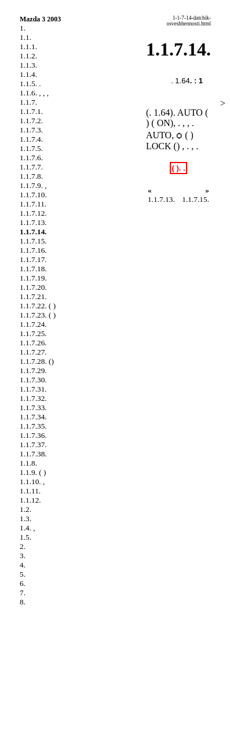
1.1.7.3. (31, 130)
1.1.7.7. (31, 167)
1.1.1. (28, 46)
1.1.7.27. (33, 352)
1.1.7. (28, 102)
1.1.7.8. (31, 176)
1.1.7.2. (31, 120)
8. (22, 602)
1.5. (25, 537)
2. (22, 546)
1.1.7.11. (33, 204)
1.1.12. (30, 500)
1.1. (25, 37)
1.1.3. (28, 65)
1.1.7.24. (33, 324)
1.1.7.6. (31, 157)
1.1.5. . (30, 83)
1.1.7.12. (33, 213)
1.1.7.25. (33, 333)
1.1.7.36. (33, 435)
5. (22, 574)
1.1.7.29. (33, 370)
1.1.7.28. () (37, 361)
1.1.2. (28, 55)
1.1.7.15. (33, 241)
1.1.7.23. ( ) (38, 315)
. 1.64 (180, 80)
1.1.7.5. (31, 148)
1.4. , (27, 527)
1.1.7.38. (33, 453)
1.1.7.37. (33, 444)
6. (22, 583)
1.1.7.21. (33, 296)
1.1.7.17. (33, 259)
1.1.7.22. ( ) (38, 305)
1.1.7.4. (31, 139)
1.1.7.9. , (33, 185)
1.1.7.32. (33, 398)
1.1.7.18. (33, 268)
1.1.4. (28, 74)
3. (22, 555)
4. (22, 565)
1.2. (25, 509)
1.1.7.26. (33, 342)
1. (22, 28)
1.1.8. (28, 463)
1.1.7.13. (33, 222)
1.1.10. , (32, 481)
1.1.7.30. (33, 379)
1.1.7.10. (33, 194)
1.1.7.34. (33, 416)
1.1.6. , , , (34, 93)
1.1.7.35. (33, 426)
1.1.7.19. (33, 278)
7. (22, 592)
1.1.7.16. (33, 250)
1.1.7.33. (33, 407)
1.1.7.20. (33, 287)
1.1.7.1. (31, 111)
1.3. (25, 518)
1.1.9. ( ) (33, 472)
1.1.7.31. (33, 389)
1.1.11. (30, 490)
